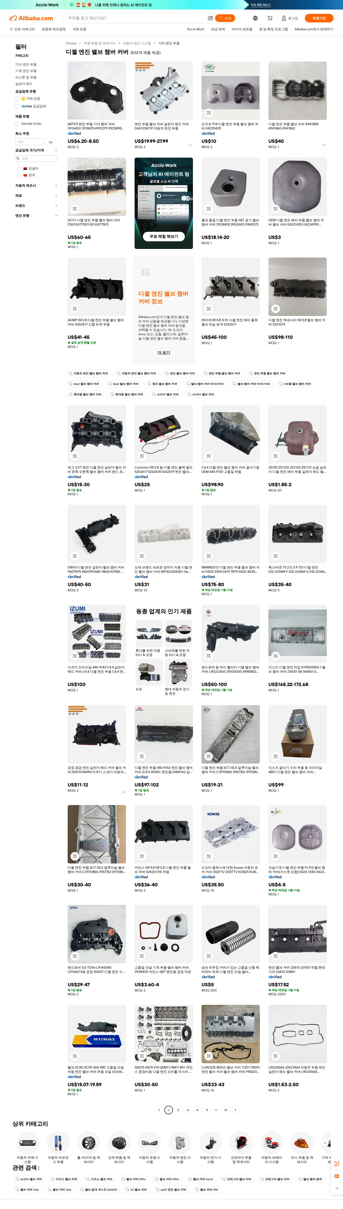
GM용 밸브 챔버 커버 (295, 384)
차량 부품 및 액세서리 (100, 43)
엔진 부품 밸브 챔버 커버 (222, 373)
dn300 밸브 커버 (165, 394)
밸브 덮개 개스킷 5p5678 (98, 1190)
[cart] (270, 19)
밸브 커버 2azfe (200, 1179)
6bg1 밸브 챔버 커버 (84, 384)
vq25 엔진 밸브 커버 (171, 1190)
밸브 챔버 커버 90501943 (205, 384)
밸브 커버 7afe (27, 1190)
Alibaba (71, 43)
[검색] (225, 18)
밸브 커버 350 (206, 1190)
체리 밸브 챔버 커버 (162, 384)
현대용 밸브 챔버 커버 (85, 394)
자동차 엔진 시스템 (137, 43)
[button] (210, 18)
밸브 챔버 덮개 (310, 1179)
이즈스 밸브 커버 (64, 1179)
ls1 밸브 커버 (136, 1190)
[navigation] (36, 577)
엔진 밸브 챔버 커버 (180, 373)
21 (225, 1110)
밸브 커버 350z (133, 1179)
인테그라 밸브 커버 (236, 1179)
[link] (337, 1163)
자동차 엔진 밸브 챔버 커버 (88, 373)
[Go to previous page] (159, 1110)
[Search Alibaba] (136, 18)
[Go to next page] (235, 1110)
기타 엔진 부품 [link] (169, 43)
